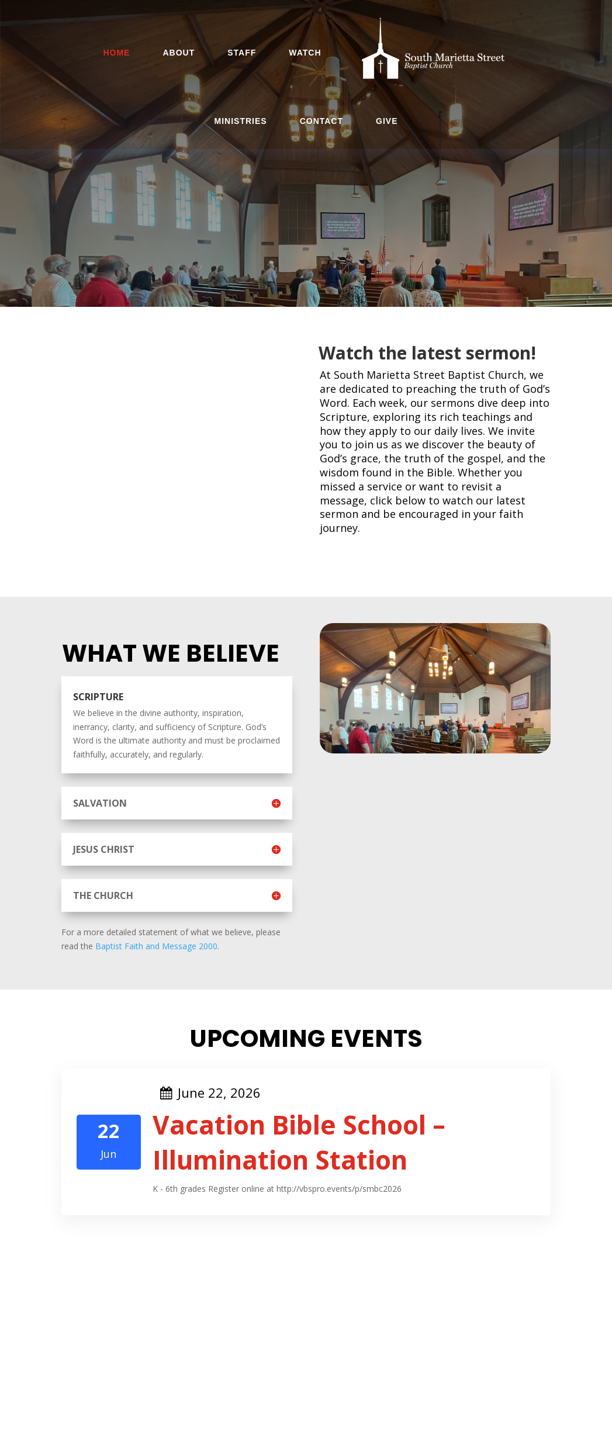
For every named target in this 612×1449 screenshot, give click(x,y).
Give (386, 121)
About (178, 52)
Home (116, 52)
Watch (305, 52)
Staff (241, 52)
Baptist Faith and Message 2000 (156, 946)
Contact (321, 121)
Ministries (241, 121)
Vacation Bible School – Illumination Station (299, 1142)
